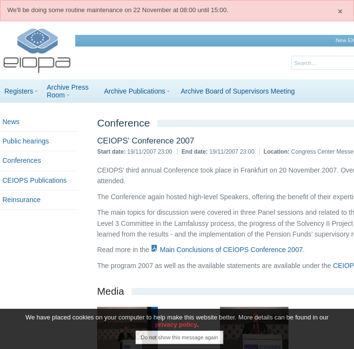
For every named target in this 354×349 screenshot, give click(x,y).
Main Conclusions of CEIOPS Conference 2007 (231, 250)
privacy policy (176, 326)
